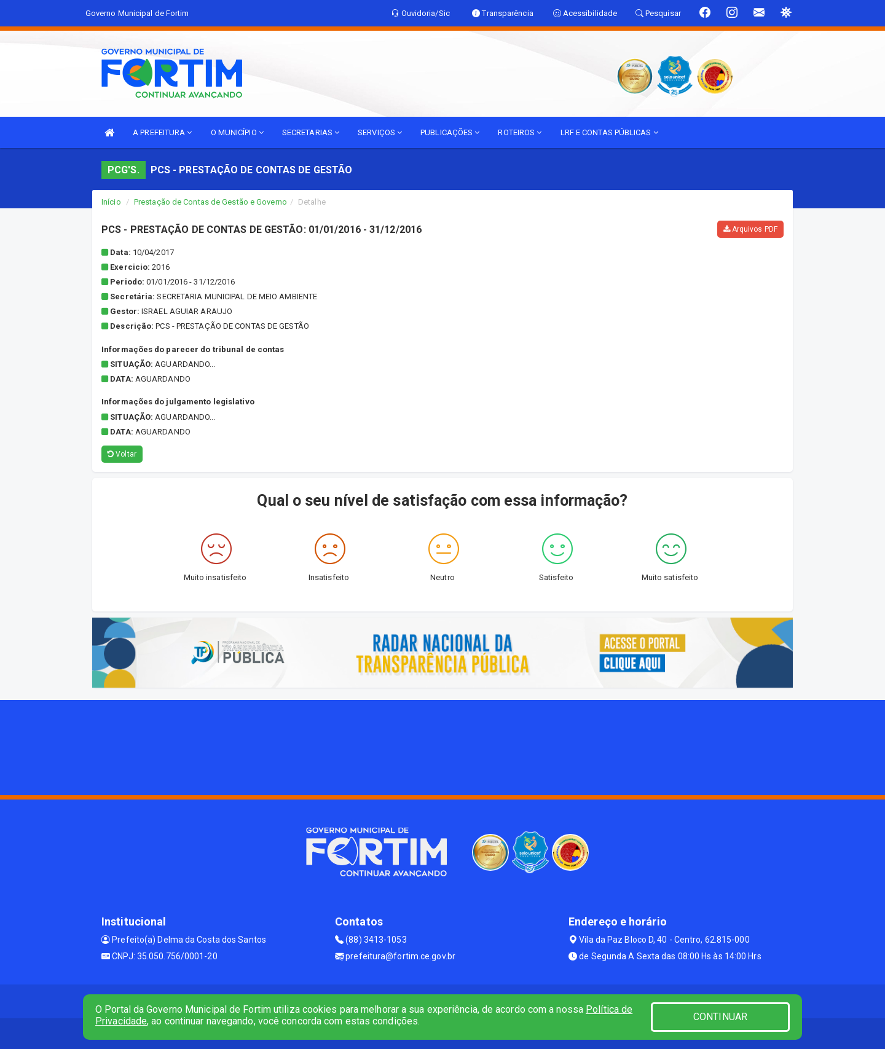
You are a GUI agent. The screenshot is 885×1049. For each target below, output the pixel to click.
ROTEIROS (519, 132)
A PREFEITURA (162, 132)
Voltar (122, 454)
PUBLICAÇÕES (449, 132)
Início (111, 201)
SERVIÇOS (380, 132)
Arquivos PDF (750, 229)
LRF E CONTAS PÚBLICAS (609, 132)
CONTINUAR (720, 1017)
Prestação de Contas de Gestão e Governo (210, 201)
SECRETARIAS (310, 132)
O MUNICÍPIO (237, 132)
